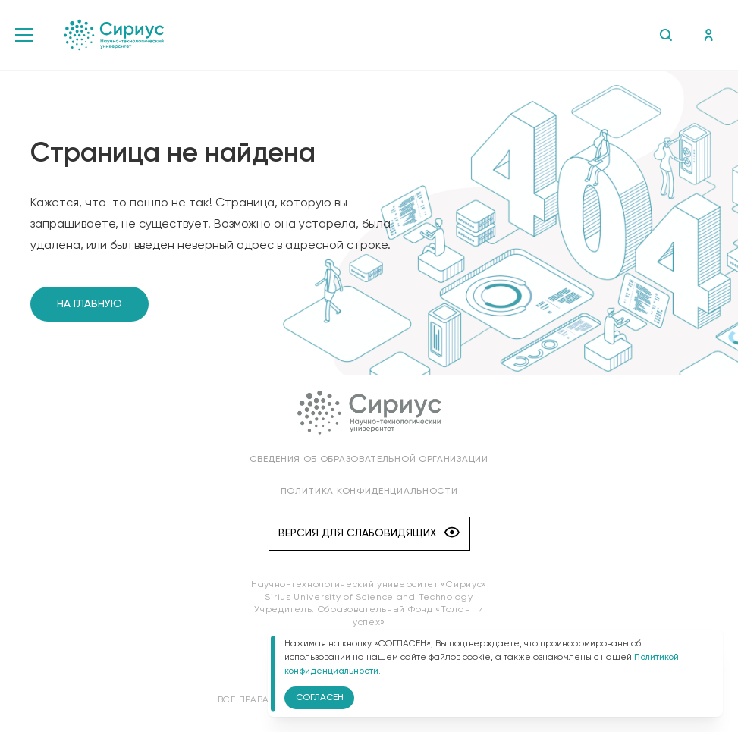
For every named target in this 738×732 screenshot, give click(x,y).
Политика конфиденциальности (369, 491)
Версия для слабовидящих (369, 534)
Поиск (665, 35)
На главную (89, 304)
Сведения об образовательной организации (369, 459)
